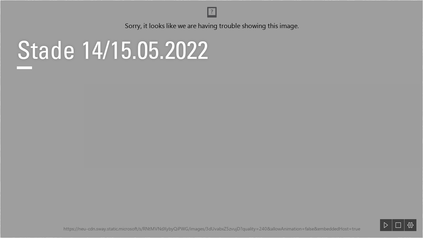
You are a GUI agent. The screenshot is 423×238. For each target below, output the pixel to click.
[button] (386, 225)
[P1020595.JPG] (211, 119)
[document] (211, 119)
